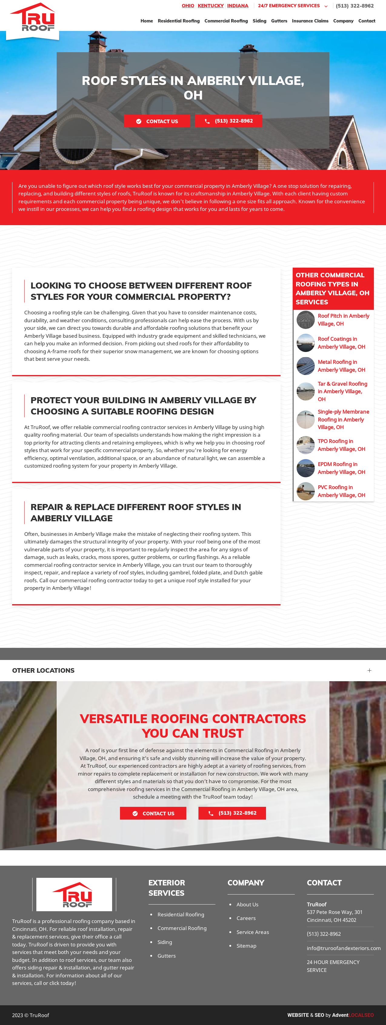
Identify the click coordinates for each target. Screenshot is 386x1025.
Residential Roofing (179, 21)
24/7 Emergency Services (293, 6)
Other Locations (43, 670)
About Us (247, 904)
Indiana (237, 5)
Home (147, 21)
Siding (259, 21)
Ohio (188, 5)
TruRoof (316, 904)
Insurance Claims (310, 21)
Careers (246, 918)
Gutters (279, 21)
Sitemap (246, 945)
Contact (366, 21)
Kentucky (211, 5)
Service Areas (253, 932)
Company (343, 21)
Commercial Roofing (226, 21)
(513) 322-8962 (355, 6)
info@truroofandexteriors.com (344, 948)
